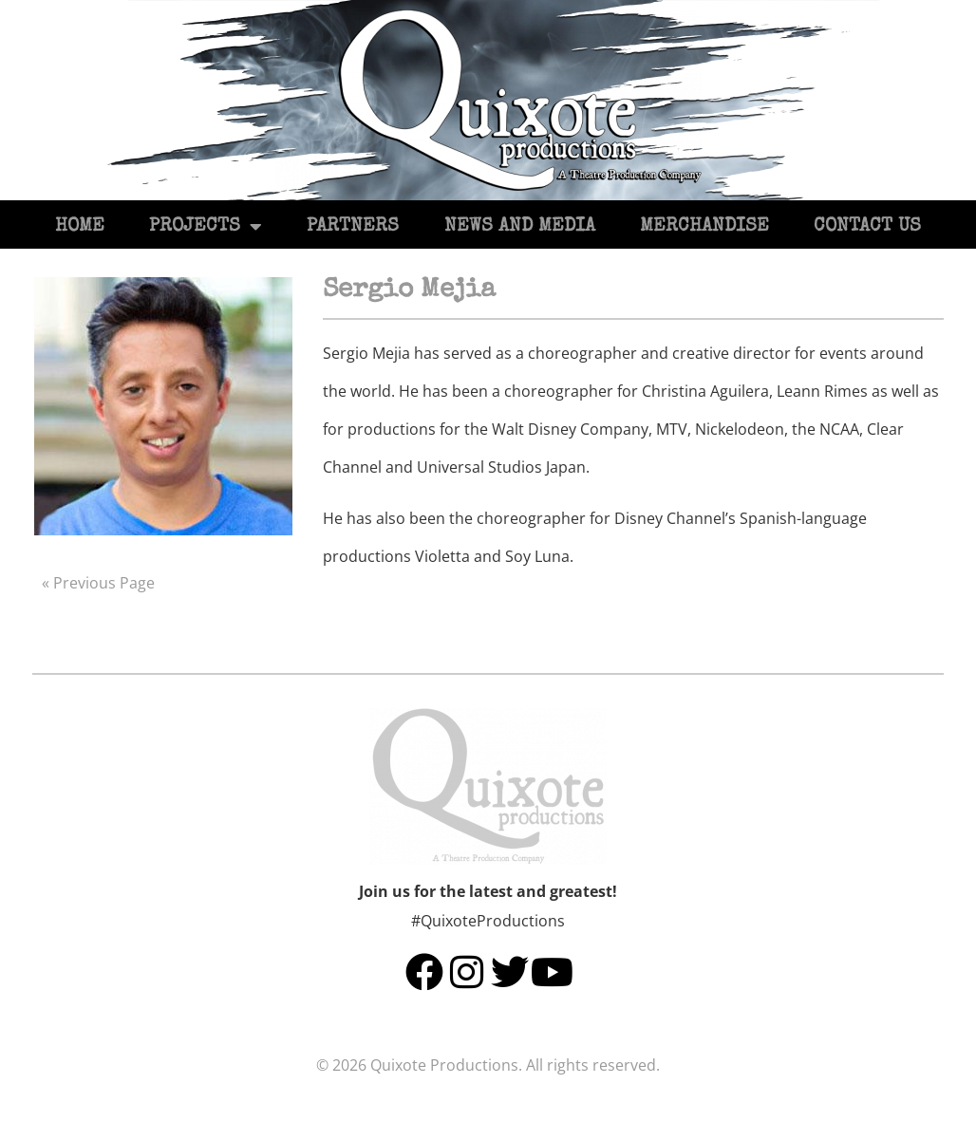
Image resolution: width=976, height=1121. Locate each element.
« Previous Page (98, 582)
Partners (353, 226)
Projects (205, 227)
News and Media (519, 226)
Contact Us (867, 226)
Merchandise (704, 226)
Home (79, 226)
